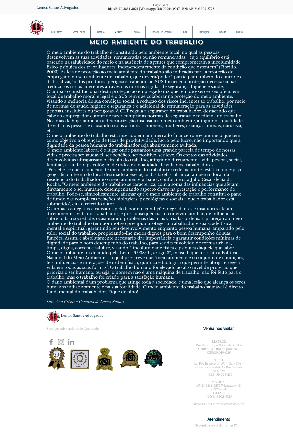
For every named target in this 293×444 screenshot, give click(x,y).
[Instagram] (61, 342)
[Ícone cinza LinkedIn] (71, 342)
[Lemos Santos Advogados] (57, 7)
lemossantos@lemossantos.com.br (219, 404)
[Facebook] (51, 342)
